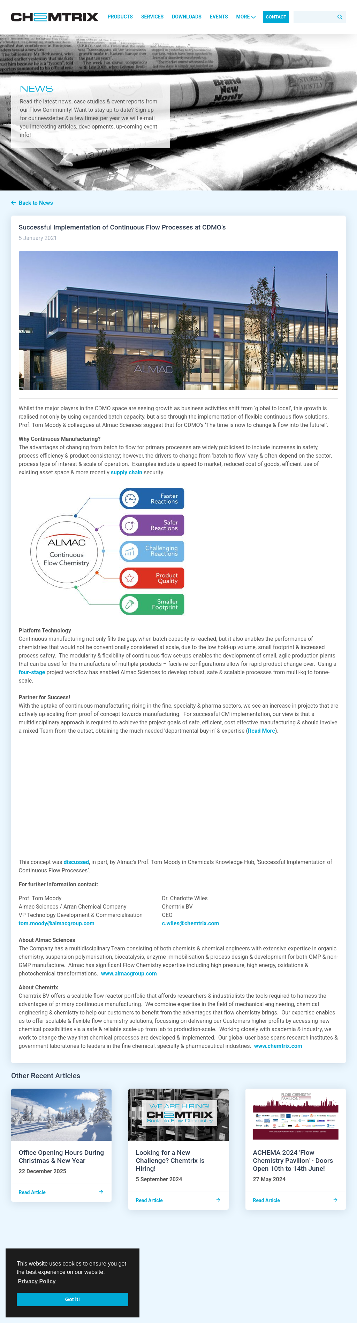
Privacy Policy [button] (37, 1281)
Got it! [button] (72, 1299)
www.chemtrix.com (278, 1046)
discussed (76, 862)
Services (152, 17)
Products (120, 17)
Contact (276, 17)
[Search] (320, 17)
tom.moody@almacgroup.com (58, 923)
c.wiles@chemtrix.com (190, 923)
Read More (261, 730)
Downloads (187, 17)
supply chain (127, 472)
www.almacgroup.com (129, 973)
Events (219, 17)
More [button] (246, 17)
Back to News (32, 203)
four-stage (32, 672)
